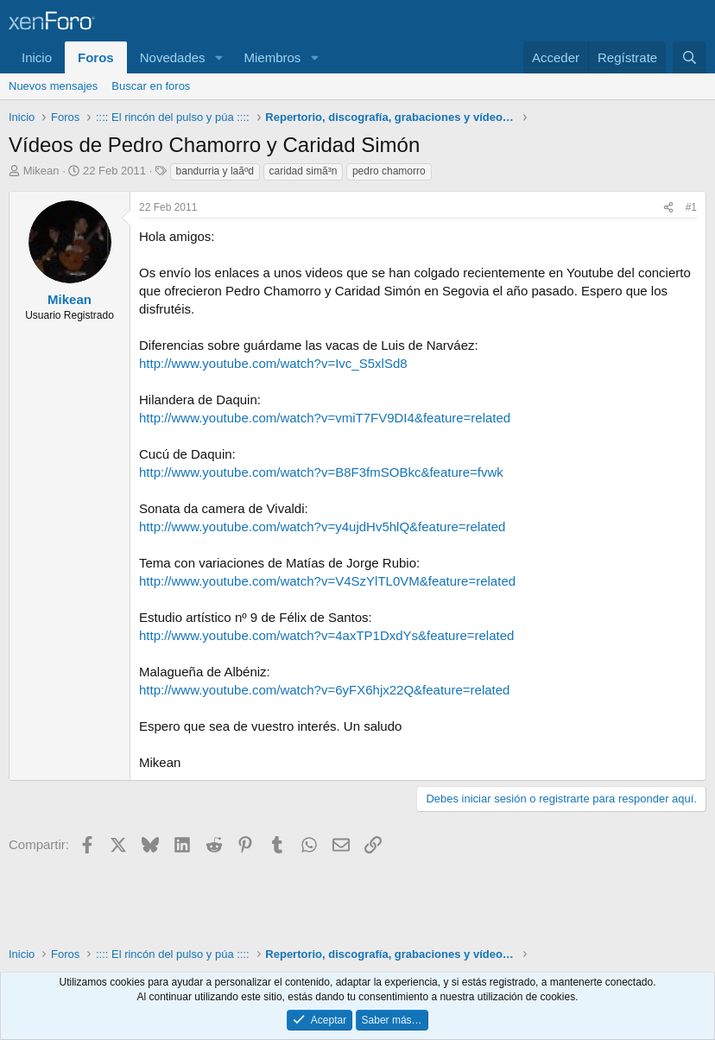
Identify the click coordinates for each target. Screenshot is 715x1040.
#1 (691, 207)
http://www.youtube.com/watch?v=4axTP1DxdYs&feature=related (326, 635)
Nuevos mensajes (53, 85)
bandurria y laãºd (215, 171)
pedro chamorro (389, 171)
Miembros (272, 57)
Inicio (37, 57)
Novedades (173, 57)
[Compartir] (668, 208)
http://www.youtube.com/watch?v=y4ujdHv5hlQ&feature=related (322, 526)
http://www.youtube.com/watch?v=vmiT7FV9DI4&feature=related (324, 417)
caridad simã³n (303, 171)
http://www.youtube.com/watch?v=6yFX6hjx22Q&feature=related (324, 689)
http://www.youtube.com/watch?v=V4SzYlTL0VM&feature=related (327, 581)
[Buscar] (689, 57)
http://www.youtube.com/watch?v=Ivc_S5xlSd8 (273, 363)
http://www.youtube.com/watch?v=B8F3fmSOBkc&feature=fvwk (321, 472)
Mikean (41, 170)
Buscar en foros (150, 85)
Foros (96, 57)
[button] (218, 57)
